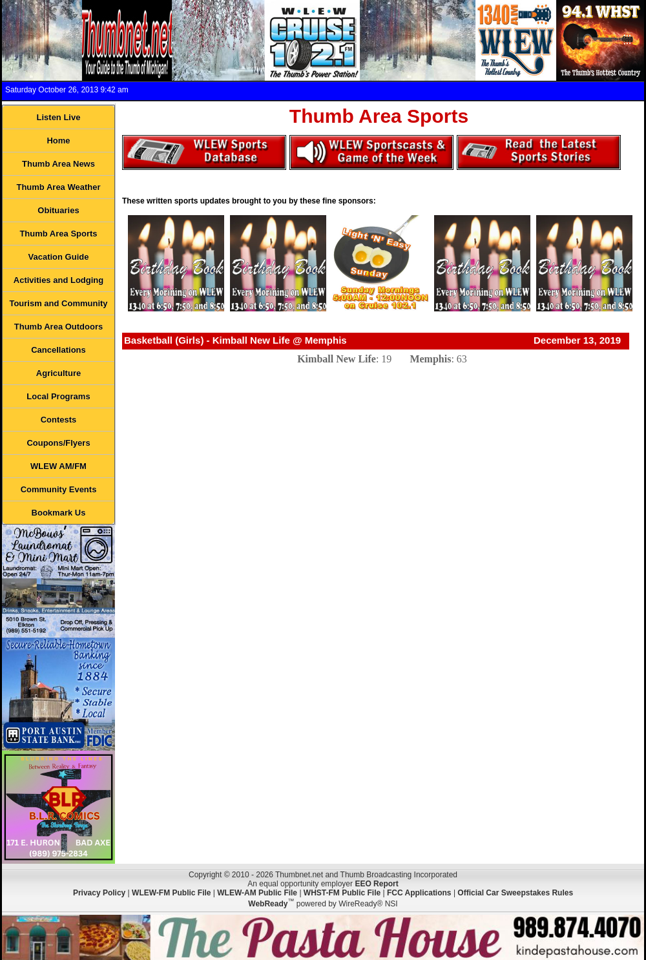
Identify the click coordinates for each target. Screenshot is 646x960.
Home (58, 140)
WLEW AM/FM (58, 466)
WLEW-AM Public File (257, 892)
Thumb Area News (58, 164)
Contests (59, 419)
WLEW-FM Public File (171, 892)
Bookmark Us (59, 512)
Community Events (59, 489)
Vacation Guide (58, 257)
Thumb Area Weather (58, 187)
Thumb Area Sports (58, 233)
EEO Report (376, 883)
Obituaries (58, 210)
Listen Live (59, 117)
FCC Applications (419, 892)
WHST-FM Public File (342, 892)
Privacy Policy (99, 892)
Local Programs (58, 396)
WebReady (267, 903)
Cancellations (58, 350)
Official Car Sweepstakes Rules (515, 892)
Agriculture (58, 373)
